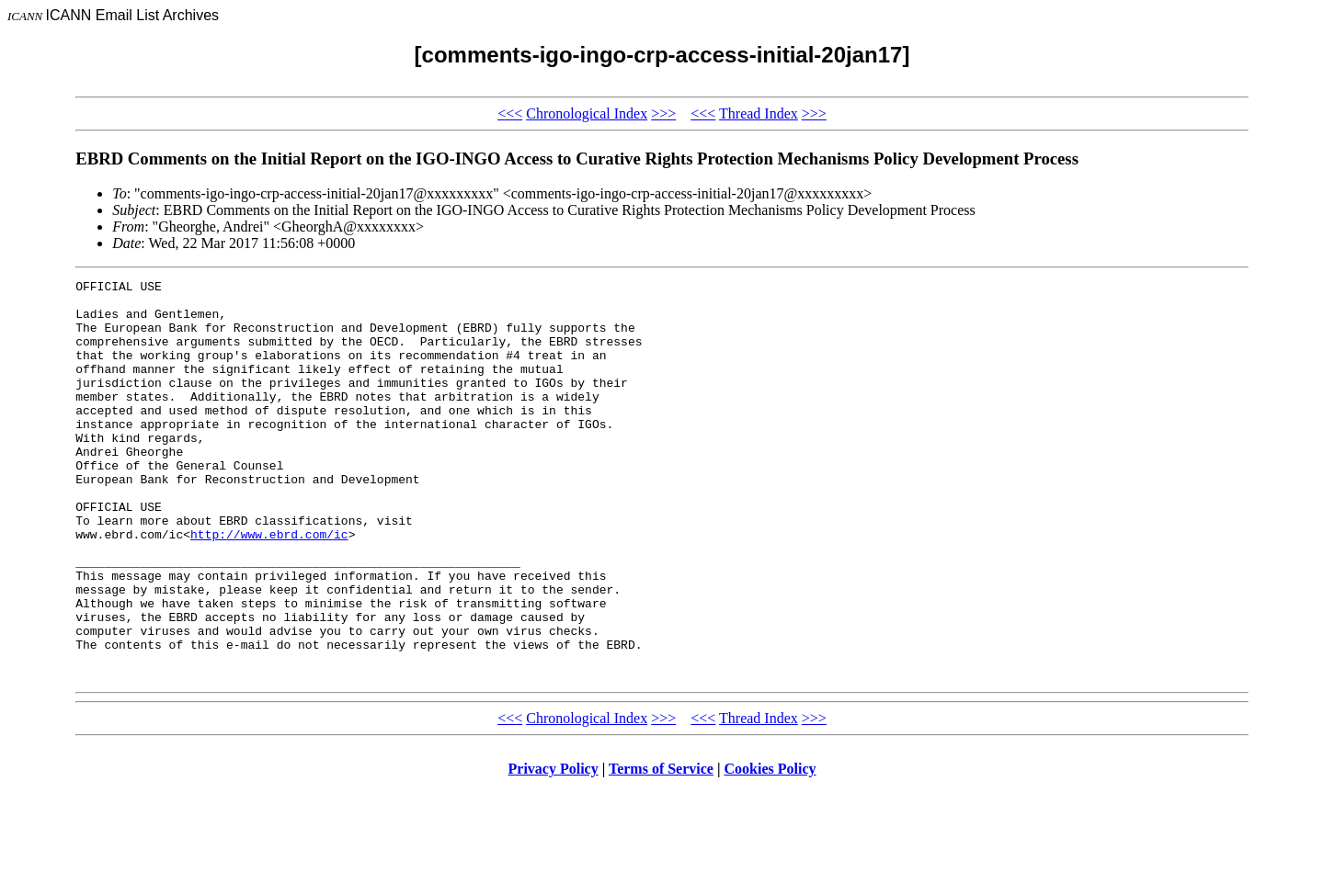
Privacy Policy (553, 848)
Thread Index (758, 113)
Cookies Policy (770, 848)
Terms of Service (661, 848)
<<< (509, 113)
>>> (663, 113)
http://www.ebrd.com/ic (269, 586)
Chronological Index (586, 113)
